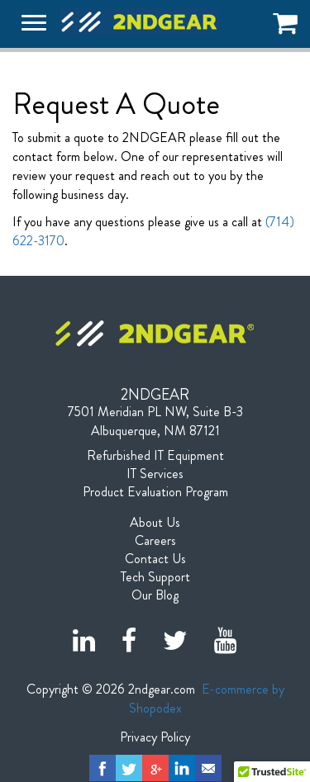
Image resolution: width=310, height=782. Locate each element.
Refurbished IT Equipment (155, 456)
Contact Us (155, 559)
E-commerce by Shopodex (206, 699)
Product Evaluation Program (155, 492)
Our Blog (155, 595)
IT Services (155, 474)
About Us (155, 523)
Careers (155, 541)
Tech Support (155, 577)
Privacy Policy (155, 737)
